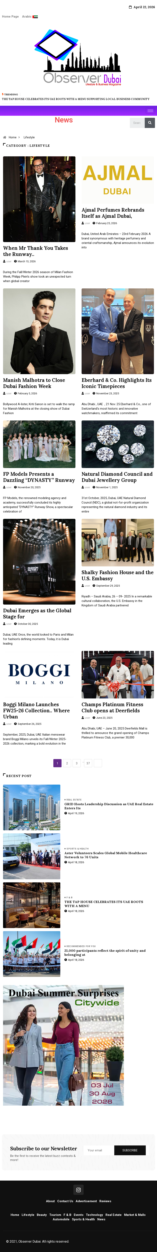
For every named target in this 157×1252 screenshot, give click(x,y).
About (50, 1201)
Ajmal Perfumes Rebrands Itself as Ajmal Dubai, (113, 212)
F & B (69, 897)
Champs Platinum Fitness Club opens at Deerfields (112, 707)
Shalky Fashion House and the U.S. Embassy (118, 575)
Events (78, 1214)
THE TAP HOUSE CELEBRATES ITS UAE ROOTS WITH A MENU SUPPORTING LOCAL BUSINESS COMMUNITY (75, 99)
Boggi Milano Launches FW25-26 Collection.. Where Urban (36, 710)
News (101, 1219)
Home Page (10, 16)
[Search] (150, 122)
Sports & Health (77, 848)
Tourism (55, 1214)
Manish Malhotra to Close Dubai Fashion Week (34, 383)
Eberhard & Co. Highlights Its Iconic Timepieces (117, 383)
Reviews (105, 1201)
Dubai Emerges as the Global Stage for (37, 613)
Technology (94, 1214)
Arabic (27, 16)
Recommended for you (81, 946)
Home (13, 137)
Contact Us (65, 1201)
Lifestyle (29, 137)
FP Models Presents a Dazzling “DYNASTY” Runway (39, 476)
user (8, 260)
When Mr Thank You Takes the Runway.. (35, 251)
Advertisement (86, 1201)
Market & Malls (135, 1214)
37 (88, 763)
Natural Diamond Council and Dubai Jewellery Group (117, 476)
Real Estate (73, 799)
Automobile (61, 1219)
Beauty (42, 1214)
